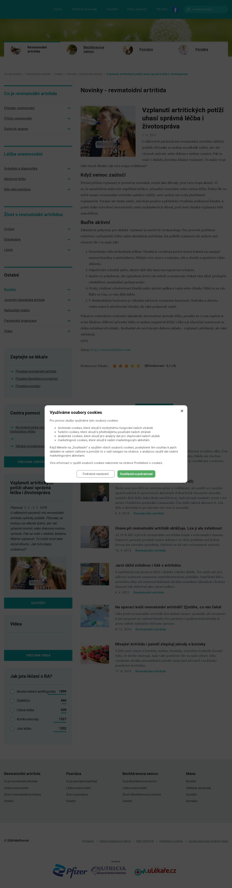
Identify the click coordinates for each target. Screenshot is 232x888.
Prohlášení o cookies (148, 463)
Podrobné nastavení (96, 474)
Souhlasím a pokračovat (136, 474)
